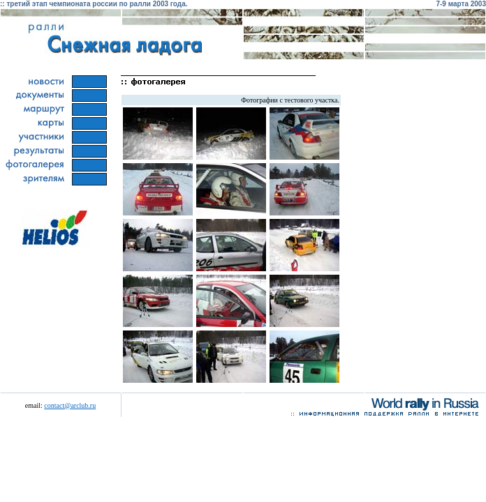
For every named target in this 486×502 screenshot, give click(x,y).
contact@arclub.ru (70, 405)
